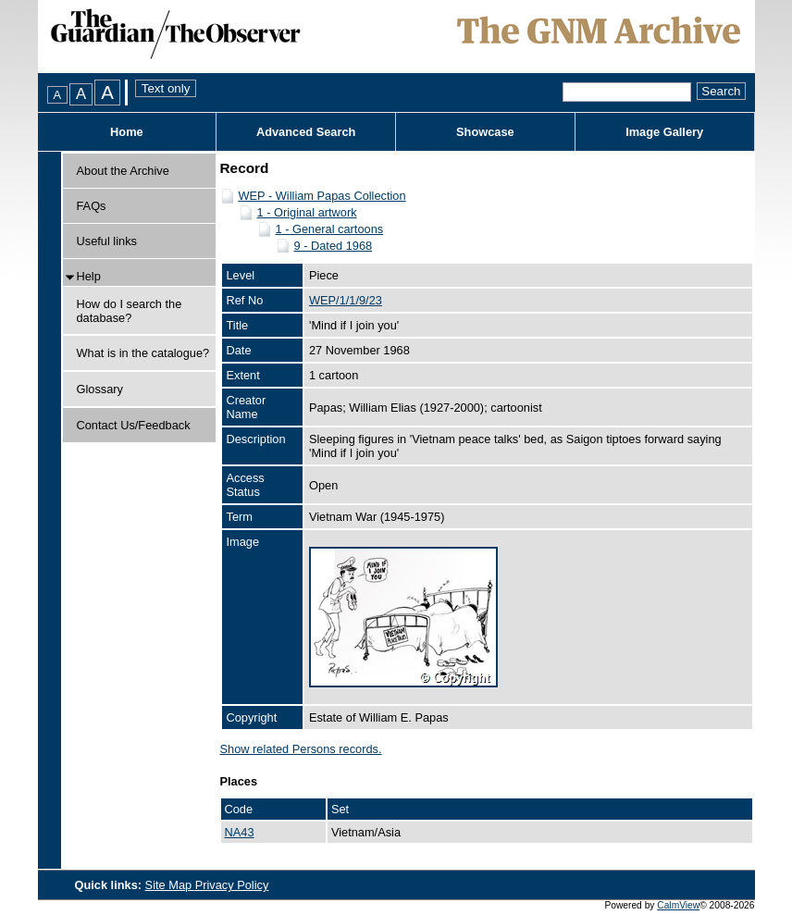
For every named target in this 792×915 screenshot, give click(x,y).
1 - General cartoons (330, 229)
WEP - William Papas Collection (322, 196)
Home (126, 132)
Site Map (170, 885)
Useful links (107, 241)
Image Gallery (664, 132)
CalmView (678, 905)
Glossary (100, 389)
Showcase (485, 132)
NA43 (239, 832)
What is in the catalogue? (143, 353)
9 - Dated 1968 (333, 246)
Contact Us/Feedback (134, 425)
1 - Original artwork (307, 212)
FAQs (91, 206)
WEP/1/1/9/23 (345, 300)
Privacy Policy (232, 885)
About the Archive (123, 171)
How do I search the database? (129, 311)
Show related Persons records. (301, 749)
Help (89, 276)
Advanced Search (305, 132)
